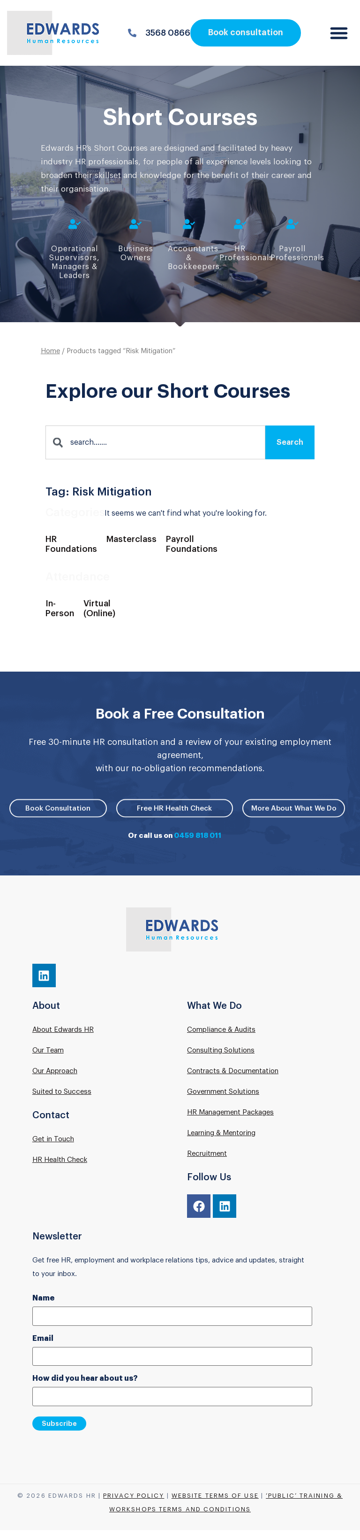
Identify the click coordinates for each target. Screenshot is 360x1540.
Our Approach (54, 1071)
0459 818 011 (197, 835)
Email (42, 1338)
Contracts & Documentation (232, 1071)
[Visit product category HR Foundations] (71, 550)
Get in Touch (53, 1139)
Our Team (48, 1050)
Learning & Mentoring (221, 1133)
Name (43, 1298)
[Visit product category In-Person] (59, 615)
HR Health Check (59, 1159)
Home (50, 357)
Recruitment (207, 1153)
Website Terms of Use (215, 1496)
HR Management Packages (230, 1112)
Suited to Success (61, 1091)
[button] (339, 33)
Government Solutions (223, 1091)
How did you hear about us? (85, 1378)
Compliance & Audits (221, 1029)
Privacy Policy (133, 1496)
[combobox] (155, 448)
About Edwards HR (63, 1029)
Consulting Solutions (221, 1050)
